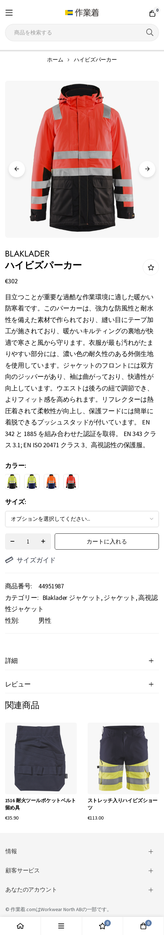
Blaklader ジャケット (71, 597)
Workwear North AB (61, 909)
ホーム (55, 59)
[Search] (149, 32)
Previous (17, 169)
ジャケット (120, 597)
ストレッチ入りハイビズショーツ (123, 804)
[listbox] (76, 483)
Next (147, 169)
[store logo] (82, 13)
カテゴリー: (22, 597)
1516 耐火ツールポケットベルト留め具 (40, 804)
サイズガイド (30, 560)
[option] (12, 481)
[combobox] (82, 32)
